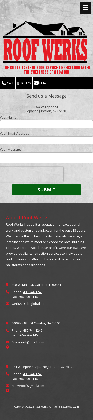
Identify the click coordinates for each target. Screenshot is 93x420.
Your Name (8, 117)
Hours (24, 83)
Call (8, 83)
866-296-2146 (28, 296)
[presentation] (31, 174)
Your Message (11, 149)
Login (76, 406)
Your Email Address (14, 133)
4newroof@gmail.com (28, 342)
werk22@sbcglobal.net (29, 303)
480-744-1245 (32, 292)
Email (41, 83)
